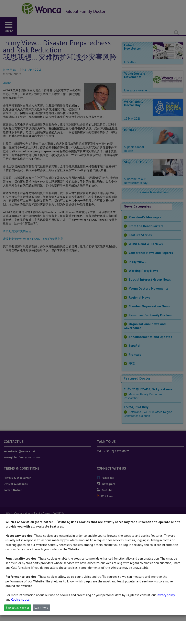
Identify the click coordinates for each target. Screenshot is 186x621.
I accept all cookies (17, 607)
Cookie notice (20, 599)
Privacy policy (166, 595)
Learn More (41, 607)
